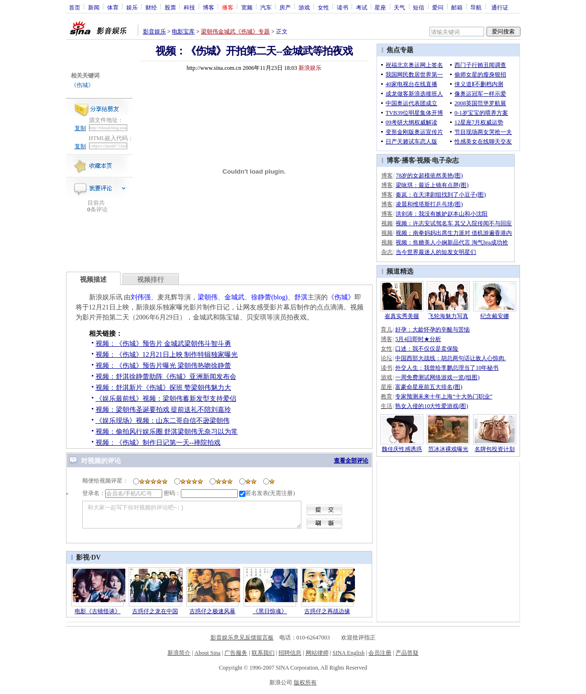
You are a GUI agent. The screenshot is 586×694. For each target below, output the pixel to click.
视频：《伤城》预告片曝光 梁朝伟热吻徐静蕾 (164, 365)
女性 (323, 7)
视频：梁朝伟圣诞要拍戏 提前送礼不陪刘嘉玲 (164, 409)
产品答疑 (407, 653)
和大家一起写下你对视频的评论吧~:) (191, 515)
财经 (151, 7)
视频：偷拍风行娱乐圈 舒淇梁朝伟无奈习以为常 (167, 431)
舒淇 (301, 297)
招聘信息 (289, 653)
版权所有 (305, 682)
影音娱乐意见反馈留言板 (242, 637)
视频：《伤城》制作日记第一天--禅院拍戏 (158, 442)
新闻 (94, 7)
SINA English (348, 653)
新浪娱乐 (310, 68)
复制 (80, 128)
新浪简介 (178, 653)
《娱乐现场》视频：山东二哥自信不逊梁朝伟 (163, 420)
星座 (380, 7)
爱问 (437, 7)
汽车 (266, 7)
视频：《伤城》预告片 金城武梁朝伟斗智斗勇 (164, 343)
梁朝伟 (208, 297)
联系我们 (263, 653)
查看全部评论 (351, 460)
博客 (208, 7)
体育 (113, 7)
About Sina (208, 653)
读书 (342, 7)
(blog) (279, 297)
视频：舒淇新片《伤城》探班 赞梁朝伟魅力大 (164, 387)
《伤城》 (82, 85)
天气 (399, 7)
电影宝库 (183, 31)
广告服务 (235, 653)
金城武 (234, 297)
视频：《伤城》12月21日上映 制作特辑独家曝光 (167, 354)
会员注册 (379, 653)
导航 (476, 7)
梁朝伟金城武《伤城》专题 (235, 31)
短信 (418, 7)
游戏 (304, 7)
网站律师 (317, 653)
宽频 (247, 7)
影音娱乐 (154, 31)
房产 (285, 7)
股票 (170, 7)
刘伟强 (141, 297)
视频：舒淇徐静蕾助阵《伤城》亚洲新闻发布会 (166, 376)
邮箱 (457, 7)
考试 (361, 7)
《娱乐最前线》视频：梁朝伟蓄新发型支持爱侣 (166, 398)
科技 (189, 7)
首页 (74, 7)
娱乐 (132, 7)
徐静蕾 (261, 297)
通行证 (500, 7)
